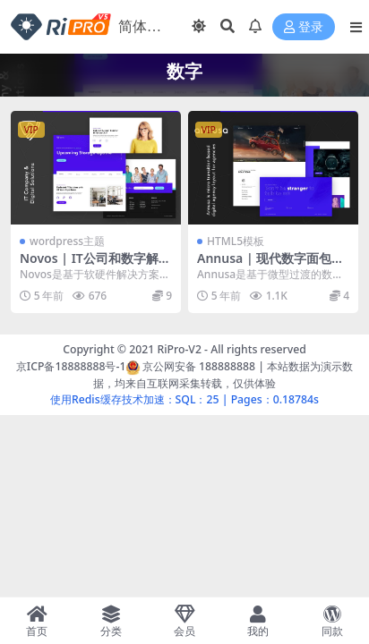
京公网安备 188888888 (190, 366)
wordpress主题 (67, 241)
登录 (303, 27)
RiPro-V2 (179, 349)
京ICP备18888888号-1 (71, 366)
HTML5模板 (235, 241)
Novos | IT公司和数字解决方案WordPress (95, 266)
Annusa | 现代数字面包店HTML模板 (270, 266)
